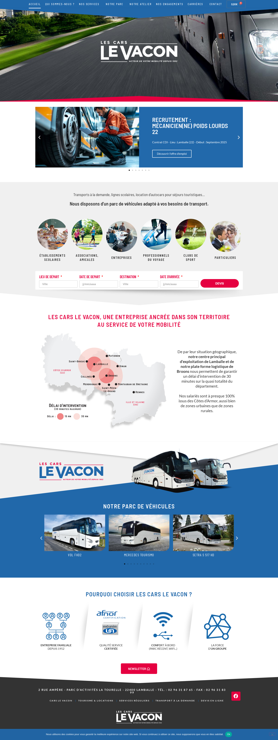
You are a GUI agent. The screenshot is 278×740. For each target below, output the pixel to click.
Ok (228, 734)
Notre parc (115, 4)
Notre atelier (140, 4)
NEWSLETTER (139, 669)
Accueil (35, 4)
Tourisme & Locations (95, 700)
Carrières (196, 4)
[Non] (272, 734)
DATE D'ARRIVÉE (170, 277)
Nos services (90, 4)
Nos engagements (169, 4)
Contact (216, 4)
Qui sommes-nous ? (60, 4)
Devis (219, 283)
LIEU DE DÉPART (49, 277)
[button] (39, 137)
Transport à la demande (175, 700)
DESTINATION (128, 277)
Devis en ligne (212, 700)
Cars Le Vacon (61, 700)
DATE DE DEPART (90, 277)
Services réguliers (134, 700)
